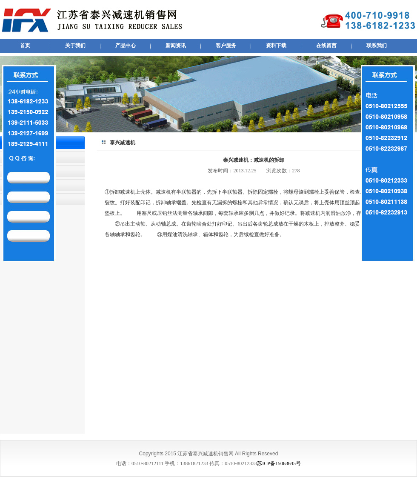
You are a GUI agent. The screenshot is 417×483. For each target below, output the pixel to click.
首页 (25, 46)
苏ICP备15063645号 (279, 463)
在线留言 (326, 46)
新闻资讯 (176, 46)
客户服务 (226, 46)
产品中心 (125, 46)
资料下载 (276, 46)
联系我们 (376, 46)
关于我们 (75, 46)
